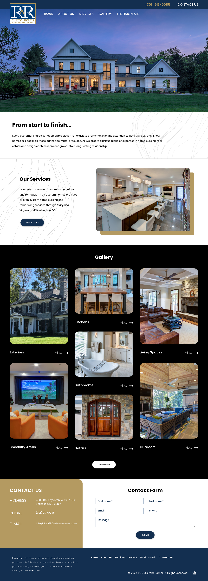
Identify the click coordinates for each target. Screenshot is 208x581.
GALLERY (105, 14)
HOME (48, 14)
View (61, 353)
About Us (106, 557)
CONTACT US (187, 4)
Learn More (32, 222)
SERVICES (86, 14)
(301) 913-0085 (157, 4)
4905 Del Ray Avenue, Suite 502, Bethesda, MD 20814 (56, 502)
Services (120, 557)
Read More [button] (34, 570)
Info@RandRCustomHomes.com (56, 523)
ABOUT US (66, 14)
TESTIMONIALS (128, 14)
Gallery (132, 557)
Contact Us (166, 557)
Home (94, 557)
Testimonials (148, 557)
